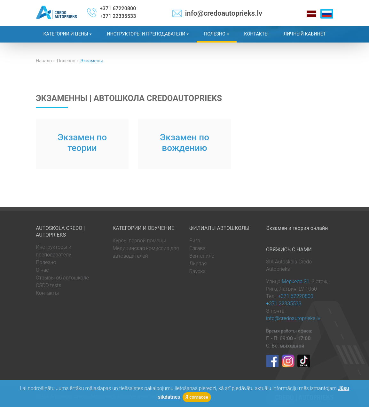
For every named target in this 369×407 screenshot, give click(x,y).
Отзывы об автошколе (62, 278)
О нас (42, 270)
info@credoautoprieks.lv (223, 13)
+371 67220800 (118, 8)
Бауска (197, 271)
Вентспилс (201, 256)
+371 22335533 (118, 16)
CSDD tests (48, 285)
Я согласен (196, 397)
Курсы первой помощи (139, 241)
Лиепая (198, 264)
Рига (194, 241)
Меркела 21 (296, 281)
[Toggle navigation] (363, 5)
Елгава (197, 248)
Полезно (46, 262)
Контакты (47, 293)
